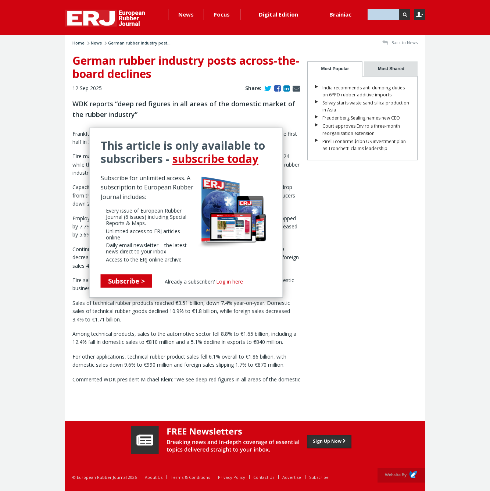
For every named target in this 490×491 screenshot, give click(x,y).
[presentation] (334, 69)
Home (78, 43)
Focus (222, 14)
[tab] (334, 69)
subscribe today (215, 158)
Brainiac (340, 14)
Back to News (400, 43)
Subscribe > (126, 281)
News (186, 14)
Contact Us (263, 477)
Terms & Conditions (190, 477)
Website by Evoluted (401, 475)
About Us (153, 477)
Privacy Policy (231, 477)
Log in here (229, 281)
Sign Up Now (329, 441)
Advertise (291, 477)
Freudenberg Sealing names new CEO (361, 118)
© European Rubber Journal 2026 (104, 477)
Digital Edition (278, 14)
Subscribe (319, 477)
